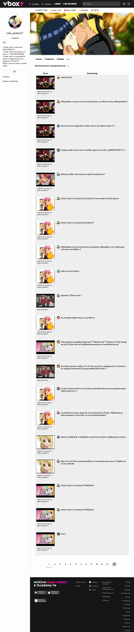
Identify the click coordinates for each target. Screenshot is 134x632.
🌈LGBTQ (95, 10)
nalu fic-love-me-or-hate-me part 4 (44, 452)
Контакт (127, 619)
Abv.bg (128, 582)
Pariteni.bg (126, 608)
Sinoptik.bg (126, 600)
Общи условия (81, 582)
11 (102, 564)
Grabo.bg (127, 604)
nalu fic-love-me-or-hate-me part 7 (44, 92)
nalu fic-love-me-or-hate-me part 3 (44, 357)
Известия (105, 600)
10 (97, 564)
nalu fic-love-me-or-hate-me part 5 (44, 213)
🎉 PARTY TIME (41, 10)
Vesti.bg (127, 586)
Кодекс (78, 586)
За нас (128, 612)
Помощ (127, 623)
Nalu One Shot (42, 309)
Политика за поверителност (107, 588)
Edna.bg (127, 597)
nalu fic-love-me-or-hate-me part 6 (44, 189)
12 (107, 564)
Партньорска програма (106, 583)
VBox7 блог (126, 626)
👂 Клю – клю (55, 10)
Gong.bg (127, 589)
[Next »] (114, 564)
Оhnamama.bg (125, 593)
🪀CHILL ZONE (70, 10)
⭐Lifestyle (83, 10)
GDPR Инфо (106, 596)
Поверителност (108, 593)
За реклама (126, 615)
